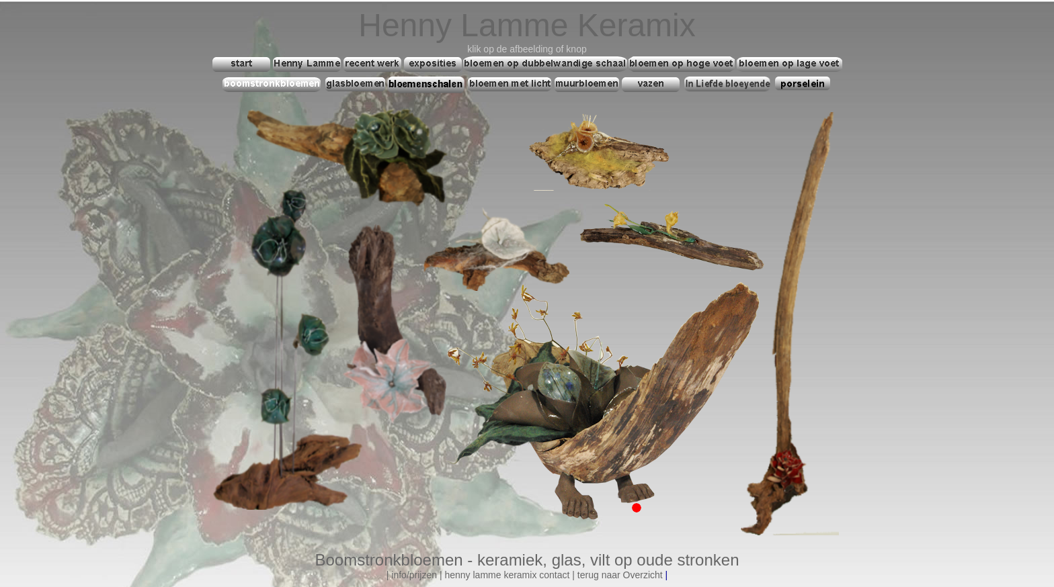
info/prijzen (414, 575)
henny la (462, 575)
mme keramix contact (524, 575)
